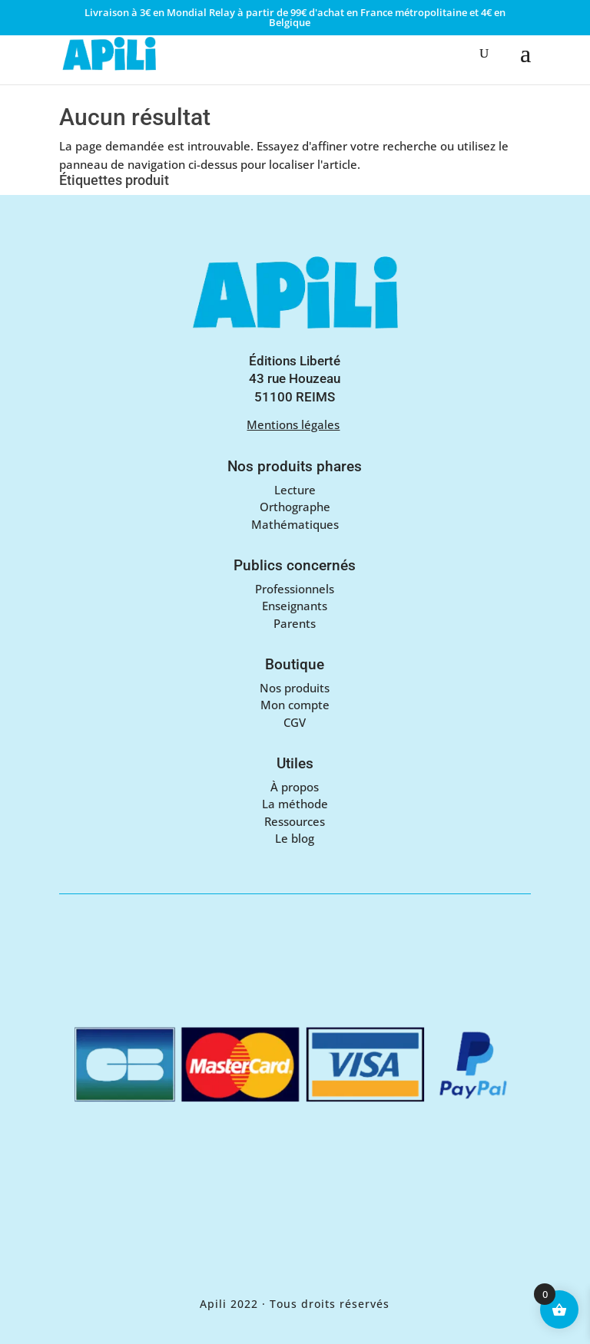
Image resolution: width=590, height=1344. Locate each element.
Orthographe (295, 506)
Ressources (294, 821)
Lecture (295, 489)
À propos (294, 786)
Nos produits (295, 687)
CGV (294, 722)
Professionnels (294, 588)
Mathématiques (295, 524)
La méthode (295, 803)
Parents (294, 623)
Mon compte (295, 704)
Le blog (294, 838)
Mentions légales (293, 424)
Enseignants (294, 605)
